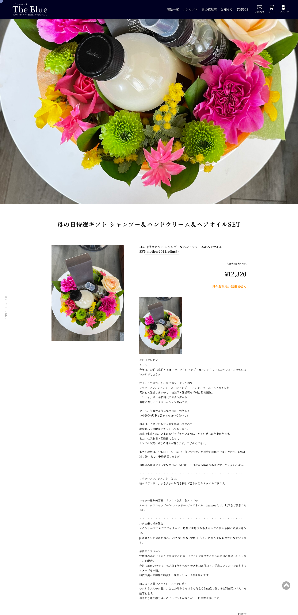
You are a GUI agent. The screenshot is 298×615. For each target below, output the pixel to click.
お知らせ (227, 9)
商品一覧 (173, 9)
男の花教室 (209, 9)
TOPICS (242, 9)
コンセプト (190, 9)
